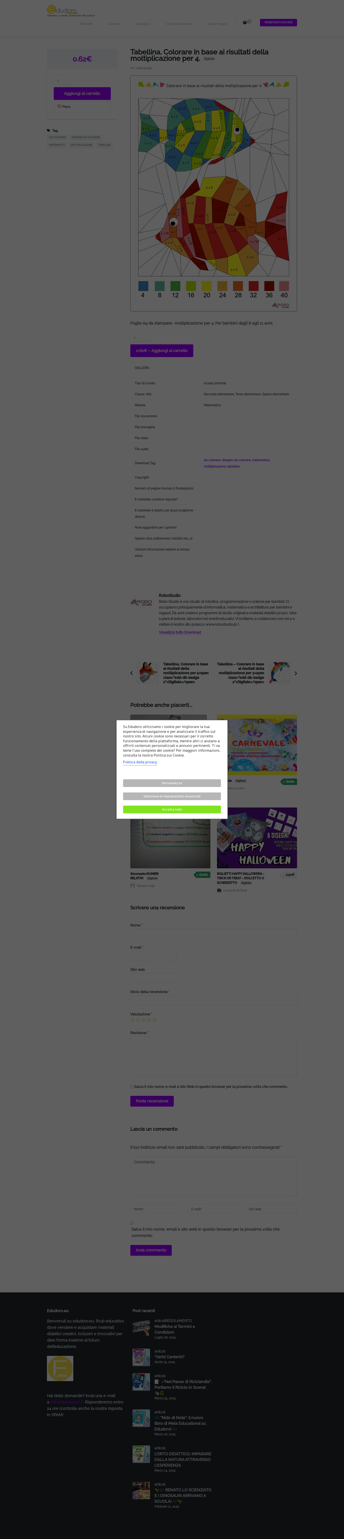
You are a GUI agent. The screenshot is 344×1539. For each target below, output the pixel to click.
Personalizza (172, 783)
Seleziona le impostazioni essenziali (172, 796)
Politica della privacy (140, 762)
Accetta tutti (172, 809)
